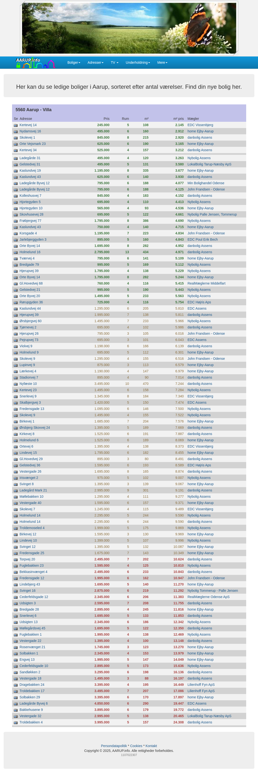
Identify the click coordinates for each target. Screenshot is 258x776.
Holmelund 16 (30, 252)
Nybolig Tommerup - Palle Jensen (213, 590)
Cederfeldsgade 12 (34, 597)
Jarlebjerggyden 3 (33, 239)
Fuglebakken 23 (32, 565)
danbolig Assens (200, 137)
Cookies (136, 746)
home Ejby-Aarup (201, 131)
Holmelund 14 (30, 515)
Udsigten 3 (28, 603)
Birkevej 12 (28, 534)
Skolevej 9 (27, 359)
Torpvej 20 (27, 559)
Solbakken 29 (30, 697)
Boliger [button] (74, 62)
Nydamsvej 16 (30, 131)
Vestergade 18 (30, 678)
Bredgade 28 (29, 609)
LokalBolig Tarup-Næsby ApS (209, 164)
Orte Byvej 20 (30, 296)
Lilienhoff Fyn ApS (201, 685)
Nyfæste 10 (28, 384)
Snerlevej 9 (28, 396)
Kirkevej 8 (27, 434)
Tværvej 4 (27, 258)
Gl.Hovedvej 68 (31, 283)
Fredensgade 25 (32, 553)
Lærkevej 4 (28, 371)
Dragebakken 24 (32, 685)
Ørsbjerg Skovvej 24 (35, 427)
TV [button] (115, 62)
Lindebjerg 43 (30, 584)
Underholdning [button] (138, 62)
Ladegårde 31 (30, 158)
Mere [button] (162, 62)
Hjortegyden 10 (31, 208)
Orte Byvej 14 (30, 246)
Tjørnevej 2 (28, 327)
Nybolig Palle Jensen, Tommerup (212, 214)
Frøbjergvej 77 (30, 221)
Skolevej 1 (27, 137)
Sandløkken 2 (30, 672)
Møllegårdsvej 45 (32, 628)
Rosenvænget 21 (32, 647)
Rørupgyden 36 (31, 302)
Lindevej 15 (28, 453)
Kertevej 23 (28, 390)
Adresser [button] (96, 62)
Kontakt (151, 746)
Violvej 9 (26, 346)
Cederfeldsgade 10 (34, 666)
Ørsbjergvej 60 (31, 321)
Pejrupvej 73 (29, 340)
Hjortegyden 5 (30, 202)
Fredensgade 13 (32, 409)
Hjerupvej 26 (29, 333)
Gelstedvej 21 (30, 290)
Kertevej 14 (28, 125)
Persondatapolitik (114, 746)
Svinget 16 (27, 590)
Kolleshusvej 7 (30, 195)
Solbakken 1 (29, 653)
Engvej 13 (27, 659)
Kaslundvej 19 (30, 170)
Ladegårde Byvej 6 (34, 703)
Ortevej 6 (26, 446)
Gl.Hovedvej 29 (31, 459)
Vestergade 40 (30, 503)
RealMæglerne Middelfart (206, 283)
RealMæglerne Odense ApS (209, 597)
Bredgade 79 (29, 264)
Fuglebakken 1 (31, 634)
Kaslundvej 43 (30, 177)
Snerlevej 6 (28, 616)
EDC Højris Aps (199, 302)
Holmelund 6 (29, 440)
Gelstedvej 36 (30, 465)
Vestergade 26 (30, 471)
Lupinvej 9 (27, 365)
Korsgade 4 (28, 233)
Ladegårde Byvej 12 (35, 183)
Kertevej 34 (28, 150)
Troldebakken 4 (31, 722)
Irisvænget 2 (29, 478)
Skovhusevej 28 (31, 214)
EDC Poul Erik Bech (203, 239)
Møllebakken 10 (31, 496)
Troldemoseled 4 (32, 528)
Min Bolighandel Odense (206, 183)
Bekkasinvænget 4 (33, 572)
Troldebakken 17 (32, 691)
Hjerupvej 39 (29, 271)
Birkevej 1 (27, 421)
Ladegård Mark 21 (33, 490)
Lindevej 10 (28, 540)
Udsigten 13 (29, 622)
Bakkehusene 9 (31, 710)
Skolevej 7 (27, 509)
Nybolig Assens (199, 158)
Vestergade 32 (30, 716)
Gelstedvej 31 (30, 164)
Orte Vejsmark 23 (33, 144)
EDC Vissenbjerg (200, 125)
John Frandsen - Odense (206, 189)
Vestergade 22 (30, 641)
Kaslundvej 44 (30, 308)
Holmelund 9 (29, 352)
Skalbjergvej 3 (30, 402)
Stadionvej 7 (29, 377)
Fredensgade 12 (32, 578)
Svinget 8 (27, 484)
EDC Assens (197, 308)
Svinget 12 (27, 547)
